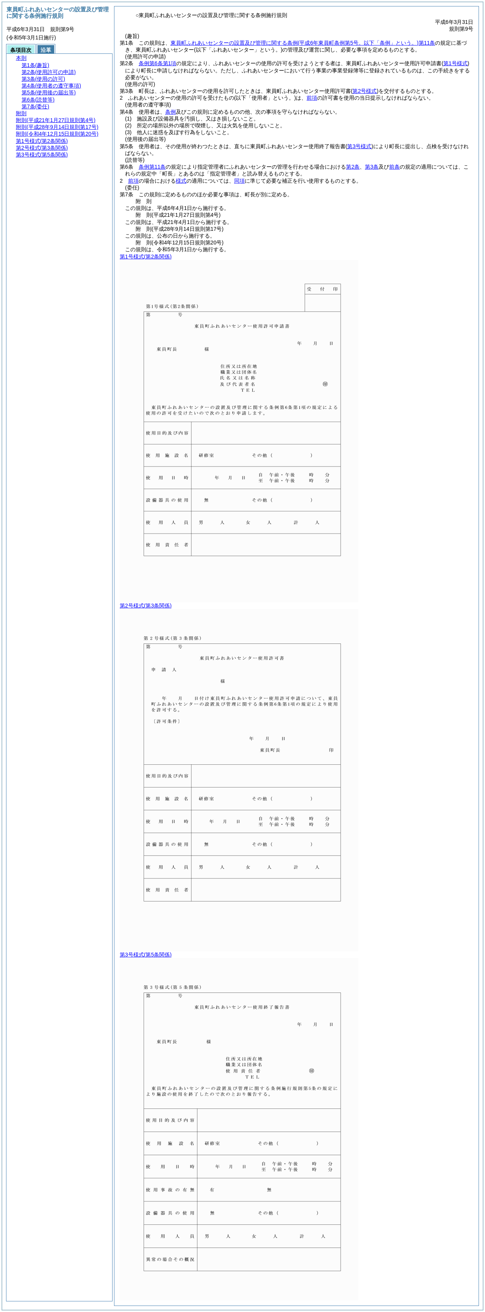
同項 (239, 181)
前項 (312, 98)
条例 (170, 112)
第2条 (353, 167)
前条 (394, 167)
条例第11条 (152, 167)
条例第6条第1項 (158, 63)
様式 (181, 181)
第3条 (372, 167)
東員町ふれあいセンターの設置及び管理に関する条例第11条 (303, 43)
